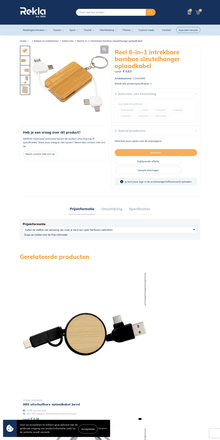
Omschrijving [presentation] (111, 200)
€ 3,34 (31, 334)
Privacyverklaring (167, 398)
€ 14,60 (167, 331)
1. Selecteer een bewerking (135, 94)
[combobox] (111, 12)
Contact (115, 393)
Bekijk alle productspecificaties (133, 83)
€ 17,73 (77, 331)
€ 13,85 (122, 337)
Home (23, 40)
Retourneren (118, 408)
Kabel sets (68, 40)
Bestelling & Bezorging (124, 398)
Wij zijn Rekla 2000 (77, 403)
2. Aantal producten (130, 131)
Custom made (146, 30)
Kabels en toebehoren (46, 40)
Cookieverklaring (166, 393)
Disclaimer (163, 403)
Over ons (71, 393)
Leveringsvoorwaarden (170, 408)
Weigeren (102, 428)
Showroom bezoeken (78, 418)
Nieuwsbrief (72, 408)
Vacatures (71, 398)
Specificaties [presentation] (137, 200)
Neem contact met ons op (40, 153)
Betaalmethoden (120, 403)
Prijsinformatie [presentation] (84, 200)
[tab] (84, 201)
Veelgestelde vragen (77, 413)
